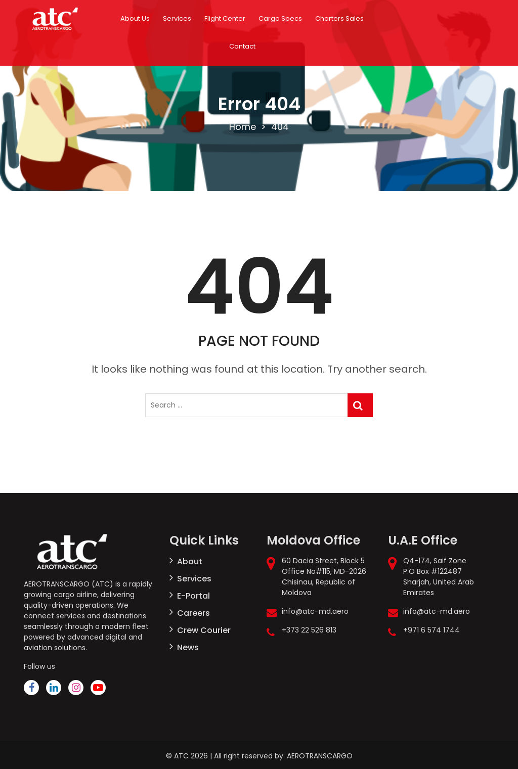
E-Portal (193, 596)
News (188, 647)
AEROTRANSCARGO (320, 756)
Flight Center (224, 18)
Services (177, 18)
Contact (242, 46)
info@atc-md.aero (315, 611)
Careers (193, 613)
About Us (135, 18)
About (189, 561)
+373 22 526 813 (309, 630)
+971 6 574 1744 (431, 630)
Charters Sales (339, 18)
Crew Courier (204, 630)
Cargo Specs (280, 18)
